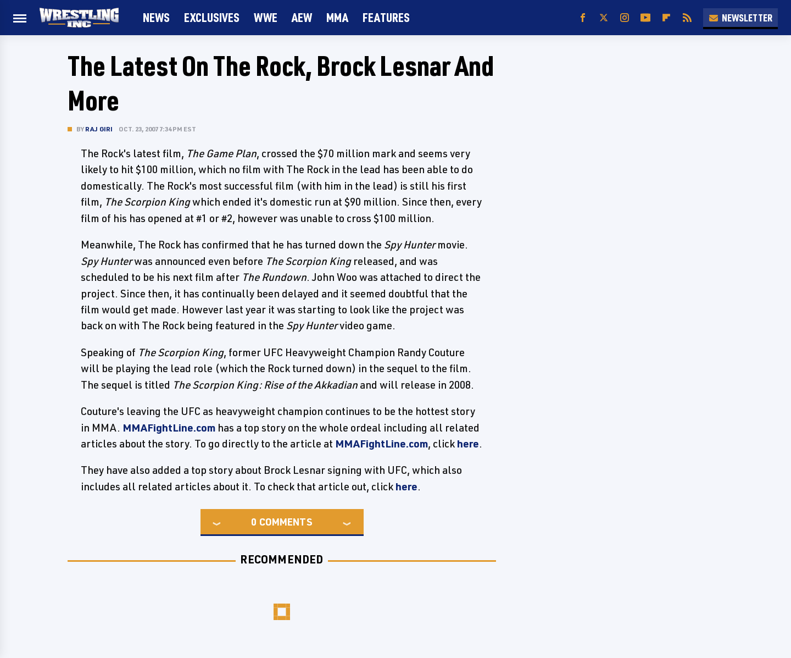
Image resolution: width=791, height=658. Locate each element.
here (468, 443)
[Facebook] (583, 18)
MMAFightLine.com (168, 427)
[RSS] (687, 18)
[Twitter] (604, 18)
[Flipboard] (666, 18)
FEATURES (386, 17)
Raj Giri (99, 129)
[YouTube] (645, 18)
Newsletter (740, 18)
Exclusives (211, 17)
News (156, 17)
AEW (302, 17)
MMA (337, 17)
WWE (265, 17)
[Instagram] (625, 18)
